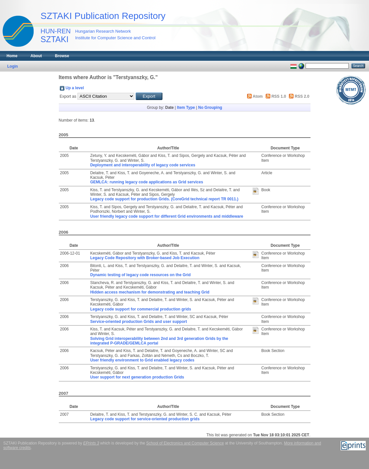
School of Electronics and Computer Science (185, 443)
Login (12, 66)
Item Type (186, 107)
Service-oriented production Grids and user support (138, 321)
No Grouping (210, 107)
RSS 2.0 (302, 96)
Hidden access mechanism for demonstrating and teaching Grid (150, 292)
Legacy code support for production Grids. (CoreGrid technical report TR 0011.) (164, 199)
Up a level (75, 88)
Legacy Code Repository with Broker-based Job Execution (144, 258)
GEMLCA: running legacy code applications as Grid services (146, 182)
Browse (62, 56)
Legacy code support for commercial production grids (140, 309)
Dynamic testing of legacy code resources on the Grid (140, 275)
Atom (258, 96)
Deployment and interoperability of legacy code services (142, 165)
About (36, 56)
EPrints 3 (91, 443)
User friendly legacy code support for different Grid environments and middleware (166, 216)
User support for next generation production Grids (137, 377)
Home (12, 56)
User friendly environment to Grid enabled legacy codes (142, 360)
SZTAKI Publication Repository (103, 16)
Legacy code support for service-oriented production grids (145, 419)
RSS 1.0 (278, 96)
